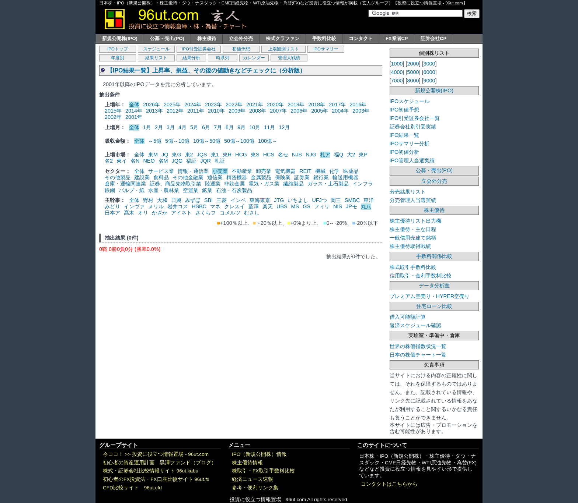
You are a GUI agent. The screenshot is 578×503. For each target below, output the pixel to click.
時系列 (222, 58)
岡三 (336, 200)
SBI (208, 200)
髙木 (129, 213)
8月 (230, 127)
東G (176, 154)
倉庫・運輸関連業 (125, 184)
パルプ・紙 (131, 190)
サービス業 (161, 171)
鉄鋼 (110, 190)
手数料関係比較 (434, 256)
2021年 (254, 104)
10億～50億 (206, 141)
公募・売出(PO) (167, 38)
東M (153, 154)
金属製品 (261, 177)
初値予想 (241, 49)
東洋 (368, 200)
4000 (397, 72)
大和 (162, 200)
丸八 (366, 206)
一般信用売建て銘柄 (413, 238)
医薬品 (351, 171)
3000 (429, 64)
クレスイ (234, 206)
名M (163, 161)
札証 (220, 161)
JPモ (351, 206)
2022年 (234, 104)
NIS (337, 206)
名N (134, 161)
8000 (413, 81)
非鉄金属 (234, 184)
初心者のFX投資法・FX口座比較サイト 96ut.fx (156, 479)
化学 (334, 171)
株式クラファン (282, 38)
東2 (189, 154)
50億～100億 (239, 141)
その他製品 (117, 177)
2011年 (195, 111)
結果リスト (156, 58)
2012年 (175, 111)
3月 (171, 127)
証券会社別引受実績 (413, 127)
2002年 (113, 117)
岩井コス (177, 206)
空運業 (190, 190)
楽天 (267, 206)
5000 (413, 72)
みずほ (193, 200)
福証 (191, 161)
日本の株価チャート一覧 (418, 355)
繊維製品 (293, 184)
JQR (205, 161)
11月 (269, 127)
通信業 (215, 177)
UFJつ (319, 200)
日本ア (112, 213)
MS (295, 206)
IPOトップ (117, 49)
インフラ (362, 184)
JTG (279, 200)
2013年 (154, 111)
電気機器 (285, 171)
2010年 (216, 111)
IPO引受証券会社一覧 (415, 118)
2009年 (237, 111)
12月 (284, 127)
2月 (159, 127)
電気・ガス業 (263, 184)
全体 (134, 104)
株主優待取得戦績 (410, 246)
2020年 (275, 104)
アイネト (181, 213)
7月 (218, 127)
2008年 (257, 111)
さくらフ (205, 213)
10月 (254, 127)
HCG (241, 154)
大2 (351, 154)
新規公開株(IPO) (119, 38)
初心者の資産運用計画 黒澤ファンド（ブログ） (159, 462)
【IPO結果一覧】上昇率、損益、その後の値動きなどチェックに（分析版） (206, 70)
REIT (305, 171)
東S (255, 154)
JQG (177, 161)
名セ (283, 154)
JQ (164, 154)
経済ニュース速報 (252, 479)
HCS (268, 154)
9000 (429, 81)
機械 (320, 171)
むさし (252, 213)
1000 (397, 64)
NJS (297, 154)
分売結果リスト (408, 192)
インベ (238, 200)
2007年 (278, 111)
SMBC (352, 200)
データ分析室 (434, 285)
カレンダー (254, 58)
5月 (194, 127)
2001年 (133, 117)
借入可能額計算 (408, 317)
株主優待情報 (247, 462)
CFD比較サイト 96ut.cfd (132, 487)
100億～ (267, 141)
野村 (148, 200)
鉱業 (207, 190)
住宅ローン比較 (434, 306)
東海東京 (260, 200)
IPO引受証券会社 (199, 49)
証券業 (302, 177)
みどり (112, 206)
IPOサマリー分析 (410, 143)
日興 (176, 200)
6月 (206, 127)
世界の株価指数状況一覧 (418, 346)
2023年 (213, 104)
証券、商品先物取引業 (175, 184)
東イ (121, 161)
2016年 (357, 104)
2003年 (360, 111)
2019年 (296, 104)
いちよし (298, 200)
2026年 (151, 104)
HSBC (199, 206)
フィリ (322, 206)
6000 (429, 72)
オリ (143, 213)
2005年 (319, 111)
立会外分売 (241, 38)
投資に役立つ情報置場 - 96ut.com (170, 454)
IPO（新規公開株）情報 (259, 454)
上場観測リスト (283, 49)
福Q (338, 154)
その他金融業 (188, 177)
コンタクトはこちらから (389, 484)
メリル (156, 206)
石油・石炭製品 (234, 190)
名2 (109, 161)
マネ (215, 206)
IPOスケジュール (410, 101)
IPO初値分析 (404, 152)
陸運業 (212, 184)
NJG (311, 154)
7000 (397, 81)
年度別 (117, 58)
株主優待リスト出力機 (415, 221)
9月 (241, 127)
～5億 (154, 141)
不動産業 (241, 171)
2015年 (113, 111)
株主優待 (206, 38)
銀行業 (321, 177)
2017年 (337, 104)
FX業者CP (397, 38)
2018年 (316, 104)
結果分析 (191, 58)
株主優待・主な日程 (413, 229)
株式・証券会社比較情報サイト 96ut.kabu (150, 471)
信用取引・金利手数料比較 (421, 276)
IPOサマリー (325, 49)
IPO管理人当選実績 (412, 160)
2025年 (172, 104)
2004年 (340, 111)
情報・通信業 (193, 171)
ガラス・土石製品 (328, 184)
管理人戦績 (289, 58)
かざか (159, 213)
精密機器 (236, 177)
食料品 (161, 177)
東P (363, 154)
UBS (282, 206)
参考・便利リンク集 (255, 487)
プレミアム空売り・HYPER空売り (430, 296)
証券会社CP (433, 38)
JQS (202, 154)
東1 (215, 154)
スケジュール (156, 49)
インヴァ (134, 206)
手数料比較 (324, 38)
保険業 (282, 177)
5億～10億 (177, 141)
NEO (148, 161)
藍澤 (253, 206)
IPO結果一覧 (404, 135)
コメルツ (230, 213)
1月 (147, 127)
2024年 (192, 104)
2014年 (133, 111)
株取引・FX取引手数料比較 (263, 471)
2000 (413, 64)
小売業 (220, 171)
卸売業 (263, 171)
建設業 (142, 177)
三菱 (221, 200)
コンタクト (361, 38)
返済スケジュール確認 (415, 325)
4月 (182, 127)
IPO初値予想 (404, 110)
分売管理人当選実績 (413, 200)
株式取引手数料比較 (413, 267)
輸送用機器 (345, 177)
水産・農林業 (163, 190)
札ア (325, 154)
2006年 (298, 111)
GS (306, 206)
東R (227, 154)
